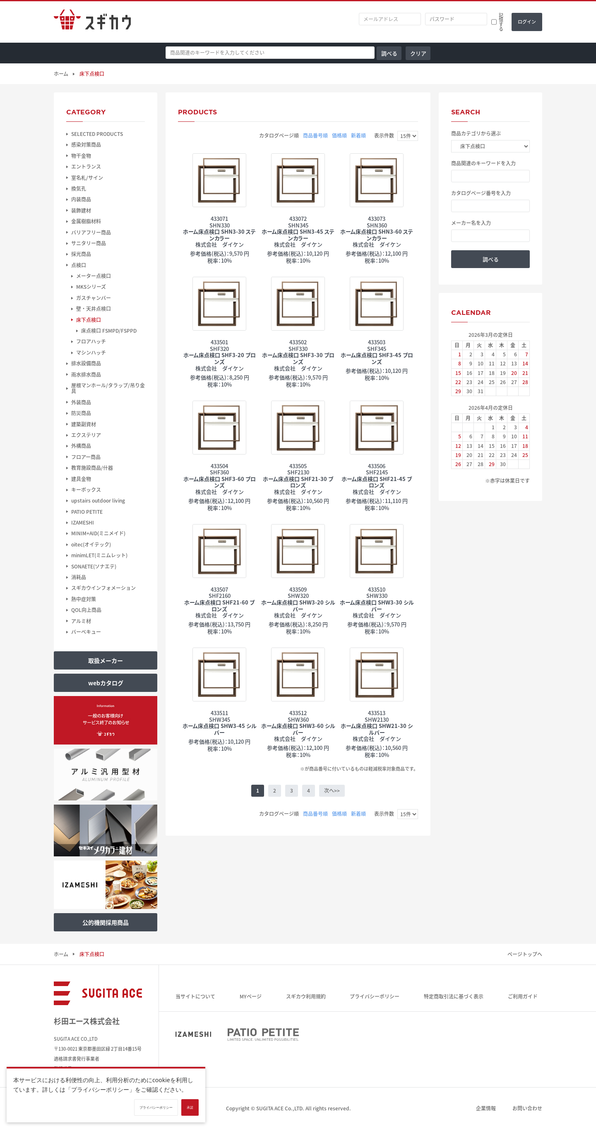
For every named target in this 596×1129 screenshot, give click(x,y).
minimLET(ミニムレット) (99, 555)
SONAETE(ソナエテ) (93, 566)
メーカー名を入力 (471, 222)
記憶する (501, 22)
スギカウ (92, 22)
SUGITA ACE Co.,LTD (279, 1108)
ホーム (61, 73)
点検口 (78, 265)
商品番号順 (315, 135)
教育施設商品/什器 (92, 468)
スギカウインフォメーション (103, 588)
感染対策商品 (86, 144)
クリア (418, 53)
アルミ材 (81, 621)
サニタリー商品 (88, 243)
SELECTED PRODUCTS (97, 134)
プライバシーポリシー (374, 996)
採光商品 (81, 254)
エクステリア (86, 435)
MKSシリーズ (91, 287)
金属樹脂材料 (86, 221)
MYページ (251, 996)
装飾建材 (81, 210)
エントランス (86, 166)
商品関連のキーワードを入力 (483, 163)
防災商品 (81, 413)
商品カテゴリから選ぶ (476, 133)
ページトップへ (524, 954)
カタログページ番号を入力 (481, 193)
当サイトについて (195, 996)
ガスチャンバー (93, 298)
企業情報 (486, 1108)
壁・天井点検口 (93, 309)
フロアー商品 (86, 457)
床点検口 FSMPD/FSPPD (109, 331)
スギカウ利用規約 (306, 996)
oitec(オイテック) (91, 544)
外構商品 (81, 446)
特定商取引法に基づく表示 (453, 996)
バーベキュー (86, 632)
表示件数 (384, 135)
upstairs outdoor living (98, 500)
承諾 (190, 1107)
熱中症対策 (83, 599)
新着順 (358, 135)
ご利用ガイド (523, 996)
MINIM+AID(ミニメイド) (98, 533)
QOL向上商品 (86, 610)
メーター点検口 (93, 276)
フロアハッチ (91, 341)
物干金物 (81, 156)
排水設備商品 (86, 363)
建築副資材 (83, 424)
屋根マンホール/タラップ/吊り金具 (108, 388)
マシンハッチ (91, 352)
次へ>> (332, 790)
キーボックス (86, 490)
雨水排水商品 (86, 374)
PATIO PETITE (87, 512)
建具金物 (81, 479)
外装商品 (81, 402)
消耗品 (78, 577)
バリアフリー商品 (91, 232)
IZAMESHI (82, 522)
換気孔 (78, 188)
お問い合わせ (527, 1108)
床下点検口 (88, 320)
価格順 (339, 135)
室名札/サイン (87, 178)
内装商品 (81, 199)
